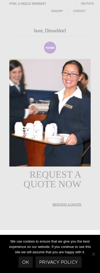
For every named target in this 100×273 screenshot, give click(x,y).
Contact (79, 11)
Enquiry (57, 11)
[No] (93, 254)
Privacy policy (58, 262)
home (50, 48)
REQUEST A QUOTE (67, 204)
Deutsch (87, 3)
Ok (25, 262)
